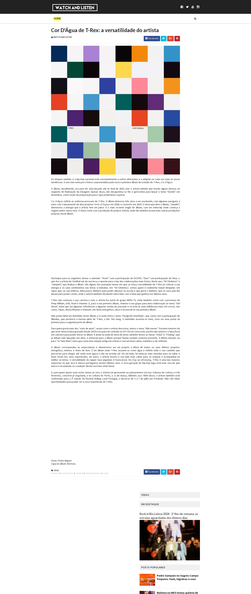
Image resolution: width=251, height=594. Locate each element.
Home (35, 18)
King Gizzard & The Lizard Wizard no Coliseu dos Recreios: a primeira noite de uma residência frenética (199, 172)
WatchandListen (53, 523)
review (57, 486)
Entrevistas (92, 18)
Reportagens (113, 18)
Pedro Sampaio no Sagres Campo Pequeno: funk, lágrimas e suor (200, 117)
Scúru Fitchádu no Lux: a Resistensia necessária (194, 151)
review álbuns (71, 486)
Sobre (48, 18)
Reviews (132, 18)
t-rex (83, 486)
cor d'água (45, 486)
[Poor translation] (12, 544)
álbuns (33, 486)
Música (61, 18)
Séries (75, 18)
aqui (124, 388)
